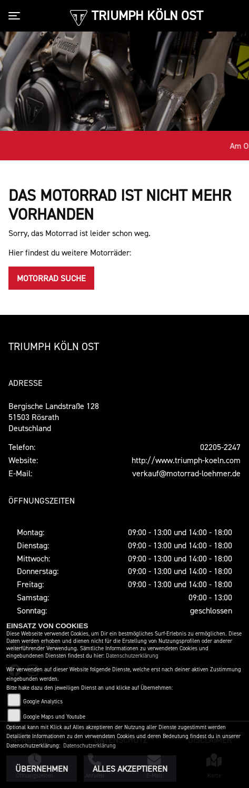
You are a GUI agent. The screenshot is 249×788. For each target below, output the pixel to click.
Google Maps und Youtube (54, 716)
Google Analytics (43, 701)
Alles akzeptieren (130, 768)
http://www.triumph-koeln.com (186, 460)
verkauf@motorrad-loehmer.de (186, 473)
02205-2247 (220, 447)
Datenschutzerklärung (132, 655)
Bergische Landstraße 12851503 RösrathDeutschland (53, 417)
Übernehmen (41, 768)
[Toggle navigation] (16, 15)
